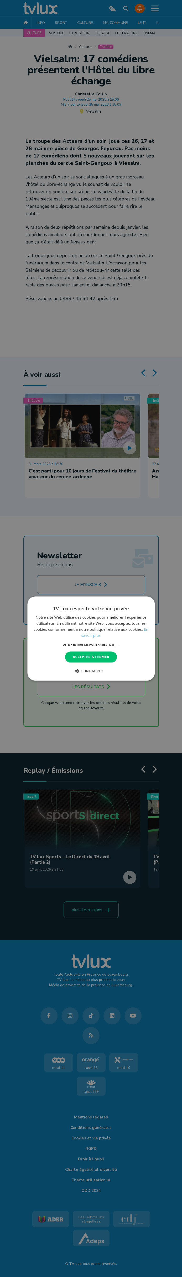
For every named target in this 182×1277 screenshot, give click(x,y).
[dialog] (91, 638)
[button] (91, 645)
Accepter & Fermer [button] (91, 657)
